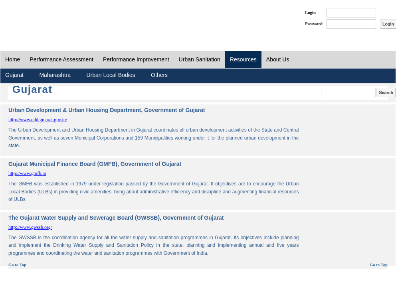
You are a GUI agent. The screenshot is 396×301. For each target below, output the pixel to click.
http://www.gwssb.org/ (30, 227)
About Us (277, 59)
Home (12, 59)
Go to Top (17, 265)
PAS (27, 19)
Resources (243, 59)
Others (159, 75)
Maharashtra (55, 75)
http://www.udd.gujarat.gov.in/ (37, 119)
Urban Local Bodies (110, 75)
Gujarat (14, 75)
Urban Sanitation (199, 59)
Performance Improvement (136, 59)
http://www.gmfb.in (27, 173)
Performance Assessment (61, 59)
